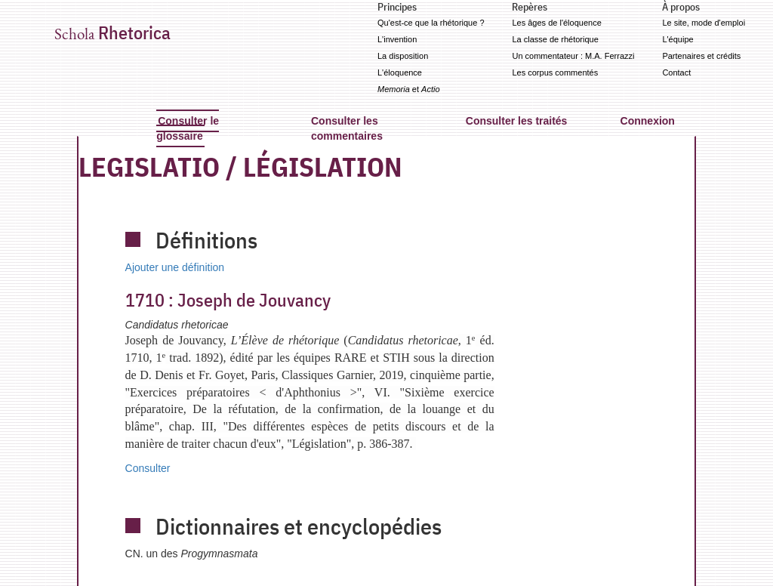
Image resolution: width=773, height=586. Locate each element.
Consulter (148, 468)
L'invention (397, 39)
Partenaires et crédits (701, 55)
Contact (676, 72)
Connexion (648, 121)
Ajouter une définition (175, 267)
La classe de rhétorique (555, 39)
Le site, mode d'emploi (703, 22)
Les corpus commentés (555, 72)
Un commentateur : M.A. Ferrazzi (573, 55)
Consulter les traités (517, 121)
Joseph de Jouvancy (228, 300)
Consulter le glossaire (187, 128)
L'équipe (677, 39)
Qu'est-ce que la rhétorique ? (431, 22)
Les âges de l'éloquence (556, 22)
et (408, 89)
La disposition (402, 55)
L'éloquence (399, 72)
